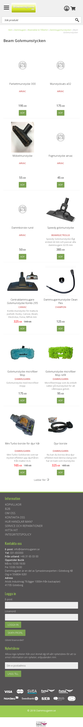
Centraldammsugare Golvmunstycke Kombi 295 (22, 301)
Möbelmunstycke (22, 155)
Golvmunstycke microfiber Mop (22, 373)
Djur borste (60, 443)
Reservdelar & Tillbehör (37, 30)
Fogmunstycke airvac (61, 155)
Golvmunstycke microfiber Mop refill (60, 373)
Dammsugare (20, 30)
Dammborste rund (22, 227)
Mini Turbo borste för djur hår (22, 443)
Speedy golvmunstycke (60, 227)
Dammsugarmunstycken (60, 30)
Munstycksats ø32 (60, 83)
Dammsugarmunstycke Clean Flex (61, 301)
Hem (10, 30)
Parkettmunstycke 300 (22, 83)
